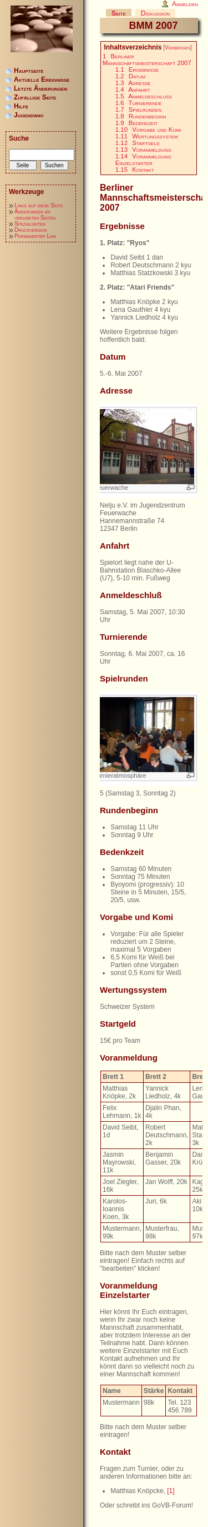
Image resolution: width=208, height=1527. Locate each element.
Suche (19, 138)
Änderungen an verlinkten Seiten (34, 214)
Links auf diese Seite (38, 205)
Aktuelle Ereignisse (41, 79)
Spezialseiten (29, 224)
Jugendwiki (28, 115)
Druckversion (30, 230)
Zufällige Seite (35, 97)
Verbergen (177, 47)
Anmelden (185, 4)
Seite (118, 13)
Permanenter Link (35, 236)
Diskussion (155, 13)
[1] (170, 1491)
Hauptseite (29, 70)
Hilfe (21, 106)
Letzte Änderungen (40, 88)
